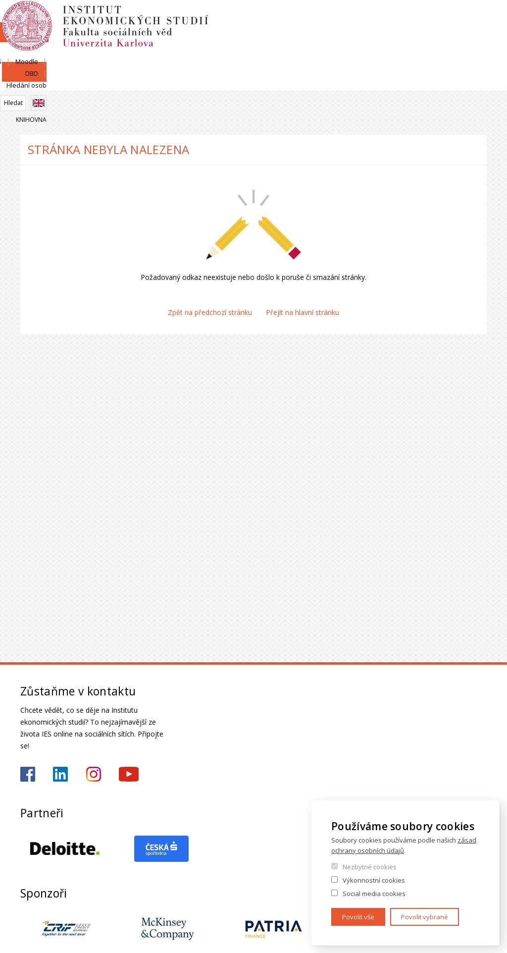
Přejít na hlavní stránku (302, 312)
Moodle (394, 18)
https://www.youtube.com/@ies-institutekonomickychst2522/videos (129, 774)
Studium (258, 81)
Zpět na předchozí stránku (210, 312)
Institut (50, 81)
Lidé (116, 81)
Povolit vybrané (424, 916)
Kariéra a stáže (443, 81)
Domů (23, 103)
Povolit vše (358, 916)
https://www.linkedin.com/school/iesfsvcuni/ (60, 774)
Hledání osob (467, 18)
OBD (426, 18)
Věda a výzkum (344, 81)
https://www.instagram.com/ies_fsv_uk (93, 774)
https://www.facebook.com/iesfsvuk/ (27, 774)
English (479, 36)
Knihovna (471, 53)
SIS (364, 18)
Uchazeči (183, 81)
